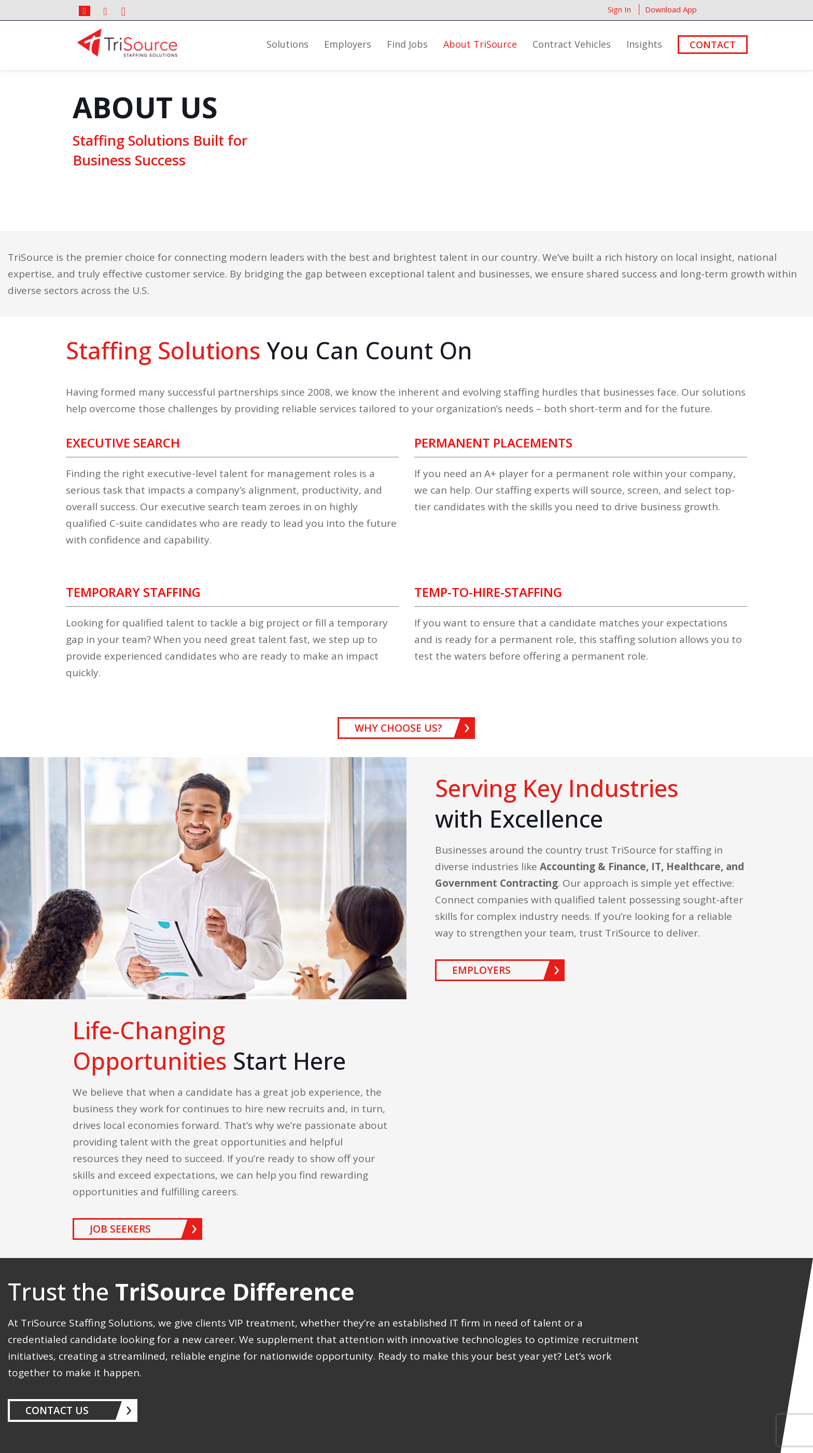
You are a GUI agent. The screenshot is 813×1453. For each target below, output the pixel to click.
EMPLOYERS (481, 970)
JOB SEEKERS (120, 1229)
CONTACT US (57, 1410)
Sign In (619, 9)
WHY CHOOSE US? (398, 728)
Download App (671, 9)
